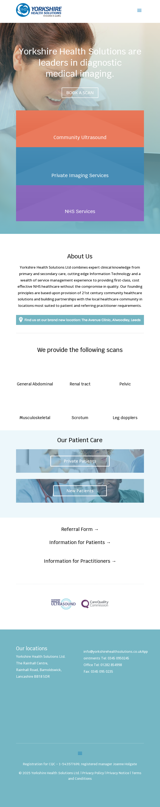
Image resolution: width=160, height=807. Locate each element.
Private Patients (80, 461)
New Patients (80, 491)
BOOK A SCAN (80, 92)
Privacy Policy (93, 773)
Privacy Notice (117, 773)
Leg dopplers (125, 417)
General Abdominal (35, 384)
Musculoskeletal (35, 417)
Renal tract (80, 384)
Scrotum (79, 417)
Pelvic (125, 384)
